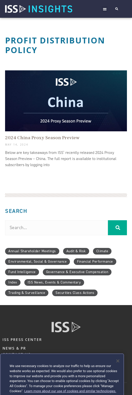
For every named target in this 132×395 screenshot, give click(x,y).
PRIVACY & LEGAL (21, 362)
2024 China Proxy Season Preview (42, 138)
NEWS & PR (14, 348)
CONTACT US (17, 354)
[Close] (117, 373)
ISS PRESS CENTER (22, 339)
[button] (105, 9)
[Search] (117, 227)
